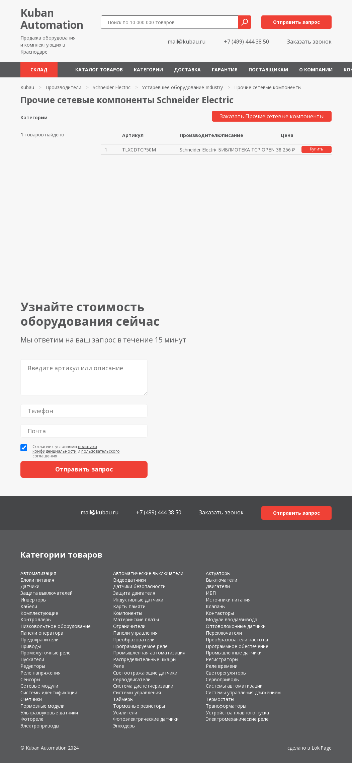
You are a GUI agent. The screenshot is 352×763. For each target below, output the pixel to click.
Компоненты (127, 613)
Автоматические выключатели (148, 573)
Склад (39, 69)
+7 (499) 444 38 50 (246, 41)
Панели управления (135, 633)
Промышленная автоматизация (149, 652)
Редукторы (32, 666)
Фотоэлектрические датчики (146, 719)
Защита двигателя (134, 593)
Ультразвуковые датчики (49, 712)
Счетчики (31, 699)
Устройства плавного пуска (237, 712)
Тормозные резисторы (139, 706)
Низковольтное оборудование (55, 626)
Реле (118, 666)
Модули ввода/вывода (231, 619)
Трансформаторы (226, 706)
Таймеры (123, 699)
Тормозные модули (42, 706)
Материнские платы (136, 619)
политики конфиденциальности (64, 449)
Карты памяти (129, 606)
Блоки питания (37, 580)
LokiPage (322, 748)
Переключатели (224, 633)
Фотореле (31, 719)
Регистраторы (222, 659)
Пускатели (32, 659)
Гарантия (225, 69)
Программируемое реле (140, 646)
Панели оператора (41, 633)
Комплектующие (39, 613)
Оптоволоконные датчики (236, 626)
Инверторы (33, 599)
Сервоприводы (223, 679)
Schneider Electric (111, 87)
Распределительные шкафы (144, 659)
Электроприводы (39, 725)
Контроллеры (36, 619)
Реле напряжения (40, 673)
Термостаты (220, 699)
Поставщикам (268, 69)
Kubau (27, 87)
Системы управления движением (243, 692)
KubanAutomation (51, 18)
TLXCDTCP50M (139, 149)
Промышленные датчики (234, 652)
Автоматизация (38, 573)
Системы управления (137, 692)
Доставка (187, 69)
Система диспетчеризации (143, 686)
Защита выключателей (46, 593)
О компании (316, 69)
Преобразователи (134, 639)
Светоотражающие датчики (145, 673)
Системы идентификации (48, 692)
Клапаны (216, 606)
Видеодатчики (129, 580)
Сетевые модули (39, 686)
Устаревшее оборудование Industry (182, 87)
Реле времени (222, 666)
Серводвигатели (132, 679)
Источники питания (228, 599)
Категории (148, 69)
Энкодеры (124, 725)
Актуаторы (218, 573)
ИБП (211, 593)
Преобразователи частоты (237, 639)
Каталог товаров (99, 69)
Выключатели (221, 580)
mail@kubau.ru (186, 41)
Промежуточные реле (45, 652)
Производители (63, 87)
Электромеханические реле (237, 719)
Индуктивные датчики (138, 599)
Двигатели (218, 586)
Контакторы (220, 613)
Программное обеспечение (237, 646)
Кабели (28, 606)
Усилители (125, 712)
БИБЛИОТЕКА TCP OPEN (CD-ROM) (246, 149)
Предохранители (39, 639)
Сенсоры (30, 679)
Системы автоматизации (234, 686)
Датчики (29, 586)
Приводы (30, 646)
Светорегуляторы (226, 673)
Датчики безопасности (139, 586)
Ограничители (129, 626)
